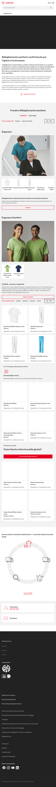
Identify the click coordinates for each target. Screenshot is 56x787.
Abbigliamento (7, 13)
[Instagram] (8, 768)
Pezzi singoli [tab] (32, 115)
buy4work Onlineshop (8, 756)
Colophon (5, 719)
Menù (51, 3)
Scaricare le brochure (27, 94)
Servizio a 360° (28, 593)
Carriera (4, 748)
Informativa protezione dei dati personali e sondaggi (17, 715)
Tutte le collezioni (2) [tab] (7, 121)
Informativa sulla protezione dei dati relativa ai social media (20, 724)
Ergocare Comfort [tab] (27, 121)
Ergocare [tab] (17, 121)
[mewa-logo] (7, 3)
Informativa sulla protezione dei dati (13, 711)
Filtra (49, 121)
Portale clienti (6, 752)
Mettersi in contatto (8, 695)
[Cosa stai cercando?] (28, 8)
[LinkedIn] (17, 768)
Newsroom (5, 744)
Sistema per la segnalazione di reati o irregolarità (16, 732)
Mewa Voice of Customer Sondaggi (13, 728)
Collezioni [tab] (23, 115)
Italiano (4, 655)
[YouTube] (13, 768)
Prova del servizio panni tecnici (12, 704)
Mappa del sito (6, 736)
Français (4, 650)
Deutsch (4, 646)
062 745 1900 (14, 609)
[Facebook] (4, 768)
